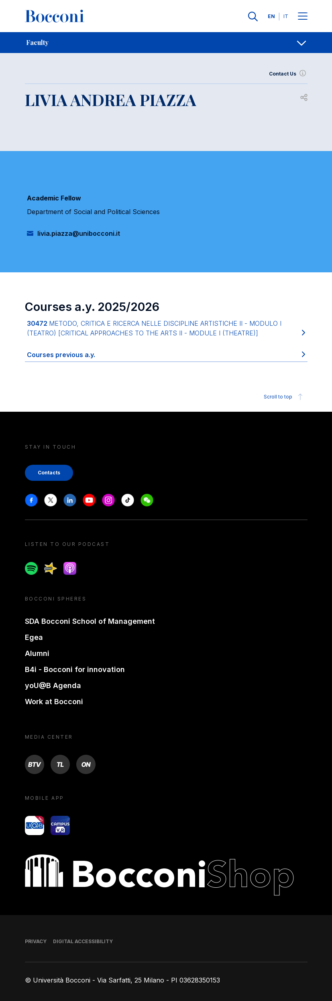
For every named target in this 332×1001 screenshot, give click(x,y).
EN (271, 16)
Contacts (49, 473)
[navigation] (166, 42)
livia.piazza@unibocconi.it (78, 233)
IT (285, 16)
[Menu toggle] (303, 16)
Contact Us (288, 74)
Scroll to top (284, 397)
